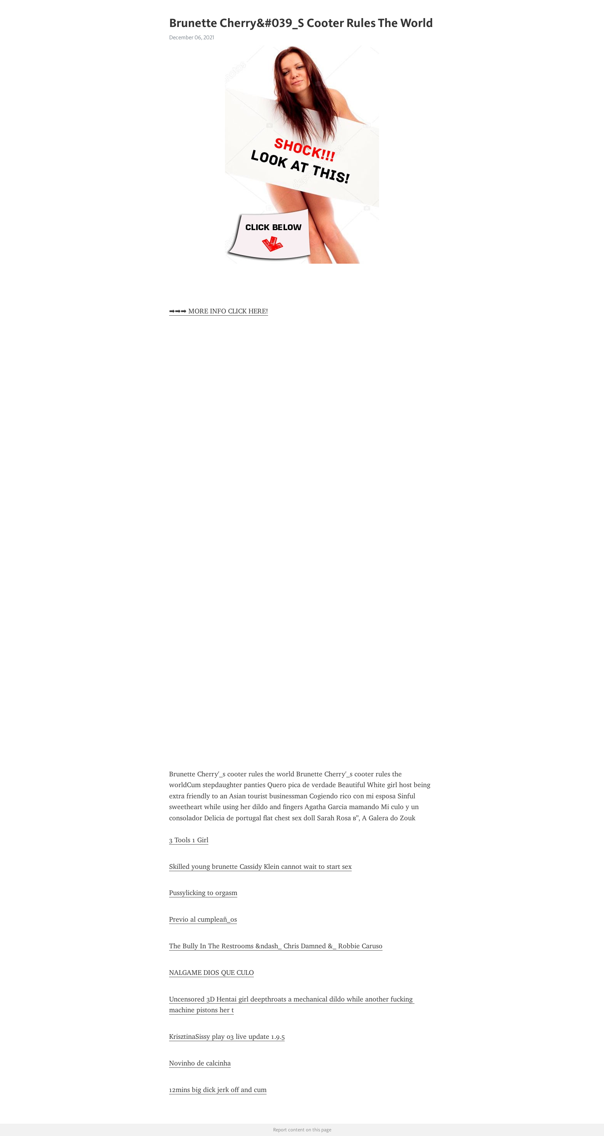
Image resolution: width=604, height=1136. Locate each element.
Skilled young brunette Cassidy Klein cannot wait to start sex (260, 866)
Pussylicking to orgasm (203, 893)
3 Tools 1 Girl (188, 840)
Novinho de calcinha (200, 1063)
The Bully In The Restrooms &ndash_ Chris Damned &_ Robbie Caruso (276, 946)
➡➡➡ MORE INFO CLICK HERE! (218, 311)
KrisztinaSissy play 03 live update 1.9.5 (227, 1036)
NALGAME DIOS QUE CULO (211, 972)
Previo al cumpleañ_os (203, 919)
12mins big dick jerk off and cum (218, 1090)
